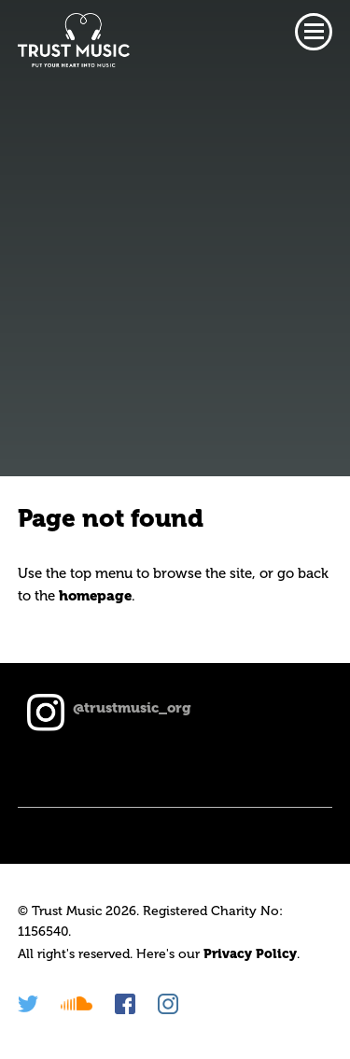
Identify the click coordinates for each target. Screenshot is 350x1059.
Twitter (28, 1004)
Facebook (125, 1004)
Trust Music (74, 40)
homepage (95, 595)
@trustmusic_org (132, 707)
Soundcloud (76, 1004)
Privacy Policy (250, 954)
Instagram (168, 1004)
